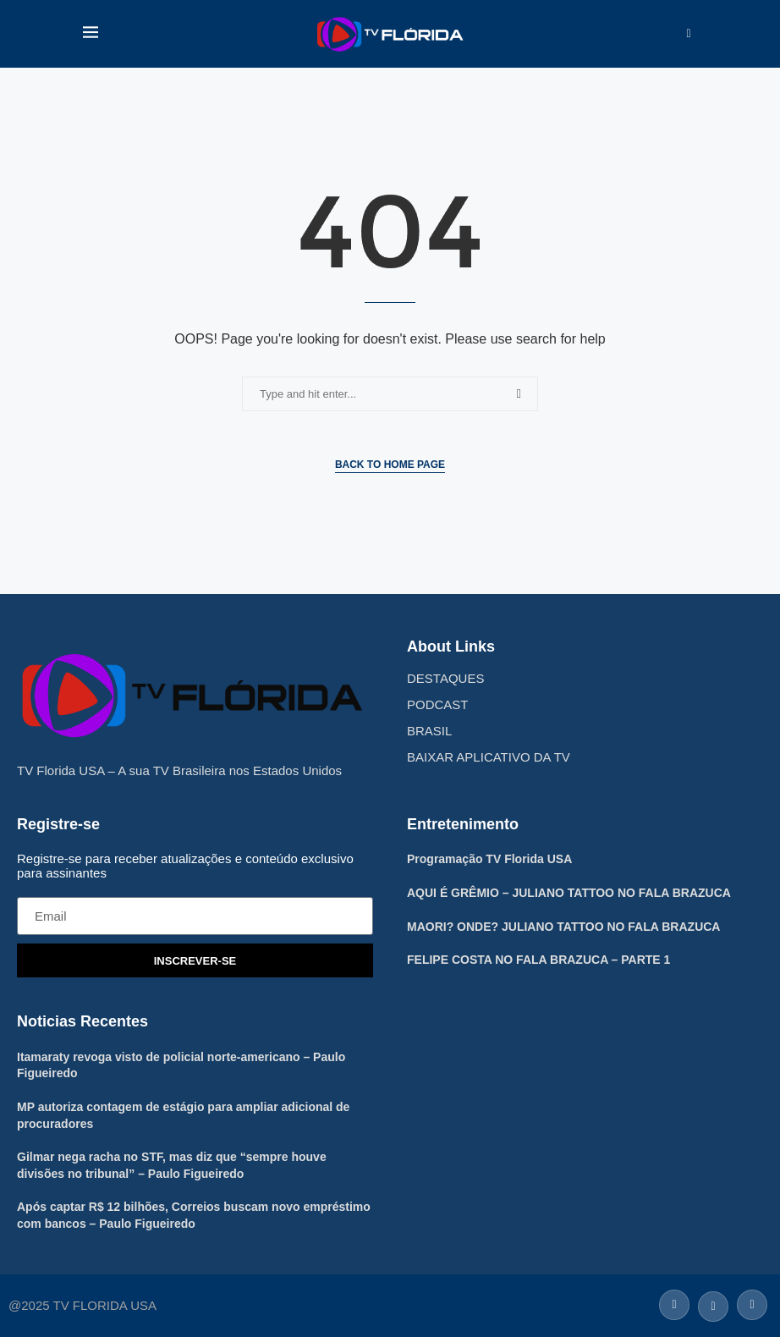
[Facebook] (674, 1303)
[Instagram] (750, 1303)
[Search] (688, 34)
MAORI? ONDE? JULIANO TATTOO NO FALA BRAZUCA (563, 926)
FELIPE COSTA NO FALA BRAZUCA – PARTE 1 (538, 959)
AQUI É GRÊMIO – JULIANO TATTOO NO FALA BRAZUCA (569, 893)
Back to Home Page (390, 464)
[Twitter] (713, 1303)
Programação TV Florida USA (489, 859)
